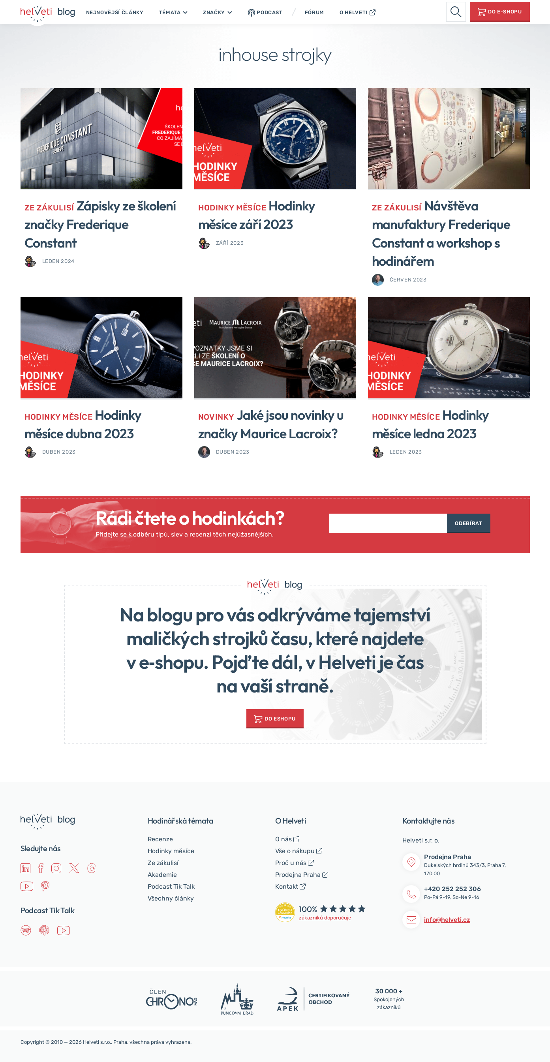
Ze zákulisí (49, 207)
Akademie (162, 874)
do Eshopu (280, 719)
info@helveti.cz (447, 919)
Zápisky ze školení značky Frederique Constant (102, 224)
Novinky (217, 417)
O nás (283, 839)
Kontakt (286, 886)
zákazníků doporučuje (325, 918)
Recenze (160, 839)
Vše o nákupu (295, 851)
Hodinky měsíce (233, 207)
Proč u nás (290, 863)
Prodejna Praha (298, 874)
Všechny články (171, 898)
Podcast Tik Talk (171, 886)
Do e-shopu (505, 12)
